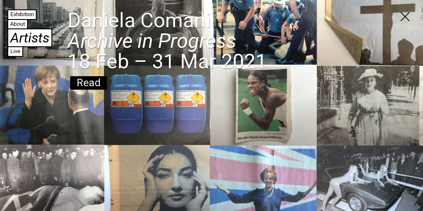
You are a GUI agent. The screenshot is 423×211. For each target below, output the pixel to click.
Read (88, 83)
